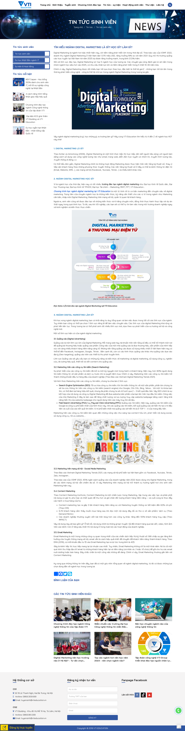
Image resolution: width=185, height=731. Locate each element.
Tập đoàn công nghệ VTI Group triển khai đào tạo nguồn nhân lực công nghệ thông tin (153, 659)
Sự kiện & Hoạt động (24, 66)
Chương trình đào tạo (89, 5)
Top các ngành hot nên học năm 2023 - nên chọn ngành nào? (111, 659)
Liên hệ (160, 5)
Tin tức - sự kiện (112, 5)
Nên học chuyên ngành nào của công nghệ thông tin (151, 625)
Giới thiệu (57, 5)
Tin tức (89, 27)
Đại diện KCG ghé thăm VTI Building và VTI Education (37, 119)
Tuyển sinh (70, 5)
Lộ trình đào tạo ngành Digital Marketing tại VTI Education (90, 306)
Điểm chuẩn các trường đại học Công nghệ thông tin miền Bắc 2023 (111, 625)
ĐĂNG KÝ (92, 718)
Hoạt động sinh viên (133, 5)
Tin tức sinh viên (103, 27)
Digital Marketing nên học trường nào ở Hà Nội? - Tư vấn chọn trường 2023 (71, 659)
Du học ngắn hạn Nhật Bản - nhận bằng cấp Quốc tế (36, 130)
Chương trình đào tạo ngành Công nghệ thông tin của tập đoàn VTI (37, 107)
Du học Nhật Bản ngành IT (27, 60)
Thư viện (149, 5)
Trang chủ (45, 5)
